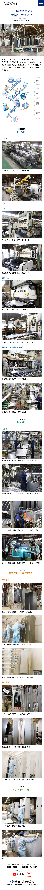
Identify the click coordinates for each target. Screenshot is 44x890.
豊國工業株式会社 (11, 4)
